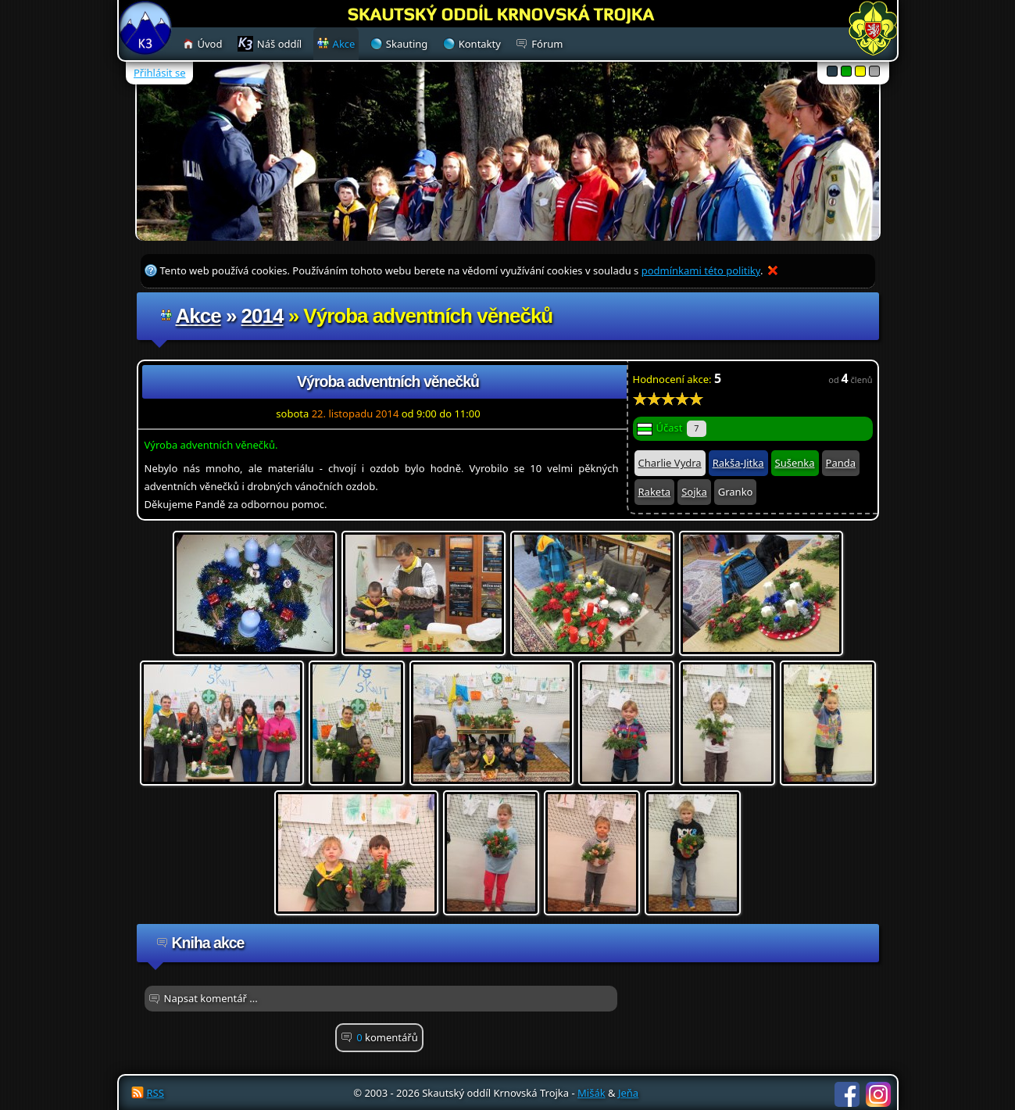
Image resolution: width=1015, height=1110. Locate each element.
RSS (155, 1093)
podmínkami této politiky (701, 270)
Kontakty (480, 44)
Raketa (654, 492)
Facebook (847, 1094)
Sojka (694, 492)
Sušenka (795, 463)
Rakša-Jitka (738, 463)
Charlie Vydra (670, 463)
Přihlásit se (159, 73)
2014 (262, 316)
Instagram (878, 1094)
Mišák (591, 1093)
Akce (198, 316)
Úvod (210, 44)
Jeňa (628, 1093)
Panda (841, 463)
